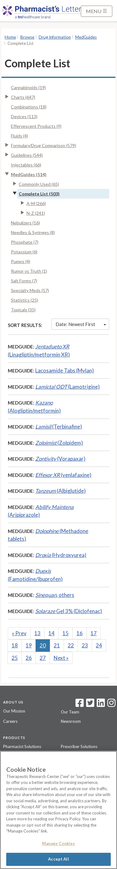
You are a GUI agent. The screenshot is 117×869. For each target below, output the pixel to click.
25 (15, 658)
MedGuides (86, 37)
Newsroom (71, 721)
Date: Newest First (81, 324)
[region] (58, 810)
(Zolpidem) (59, 442)
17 (93, 633)
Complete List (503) (39, 193)
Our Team (70, 711)
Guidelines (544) (27, 155)
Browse (27, 37)
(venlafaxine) (63, 475)
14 (51, 633)
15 (65, 633)
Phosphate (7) (24, 242)
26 (29, 658)
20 (43, 645)
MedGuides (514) (28, 174)
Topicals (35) (23, 309)
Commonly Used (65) (39, 184)
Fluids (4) (19, 135)
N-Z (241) (36, 213)
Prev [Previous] (19, 633)
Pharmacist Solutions (22, 746)
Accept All (58, 859)
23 (85, 645)
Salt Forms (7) (24, 280)
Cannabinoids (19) (28, 87)
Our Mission (14, 710)
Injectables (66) (26, 164)
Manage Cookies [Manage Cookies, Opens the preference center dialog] (58, 843)
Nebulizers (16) (25, 222)
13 (37, 633)
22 (71, 645)
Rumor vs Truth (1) (29, 271)
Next (61, 658)
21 (57, 645)
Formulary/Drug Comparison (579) (43, 145)
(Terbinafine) (58, 426)
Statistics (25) (24, 300)
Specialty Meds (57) (30, 290)
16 (79, 633)
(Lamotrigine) (67, 386)
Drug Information (55, 37)
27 (43, 658)
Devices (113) (24, 116)
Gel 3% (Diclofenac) (68, 611)
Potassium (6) (24, 251)
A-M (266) (36, 203)
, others (54, 595)
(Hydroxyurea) (60, 555)
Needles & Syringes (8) (33, 232)
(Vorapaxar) (60, 458)
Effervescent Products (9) (36, 126)
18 (15, 645)
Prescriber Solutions (79, 746)
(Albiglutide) (60, 490)
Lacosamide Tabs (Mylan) (64, 370)
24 (99, 645)
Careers (10, 721)
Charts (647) (23, 97)
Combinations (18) (28, 106)
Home (10, 37)
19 (29, 645)
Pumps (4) (20, 261)
